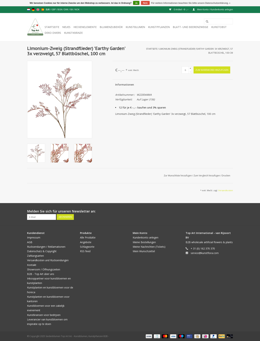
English (37, 9)
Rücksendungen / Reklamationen (46, 246)
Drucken (226, 175)
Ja (136, 3)
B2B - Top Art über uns (40, 274)
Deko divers (53, 32)
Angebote (85, 242)
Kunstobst (219, 27)
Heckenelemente (85, 27)
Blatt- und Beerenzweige (190, 27)
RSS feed (85, 251)
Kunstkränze (73, 32)
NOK (77, 9)
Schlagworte (87, 246)
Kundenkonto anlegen (145, 237)
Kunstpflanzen (159, 27)
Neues (66, 27)
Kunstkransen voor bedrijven (43, 315)
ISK (71, 9)
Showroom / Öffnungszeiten (43, 269)
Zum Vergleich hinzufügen (207, 175)
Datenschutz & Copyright (42, 251)
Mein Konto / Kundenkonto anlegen (213, 9)
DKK (66, 9)
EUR (48, 9)
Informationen (124, 84)
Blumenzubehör (111, 27)
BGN (60, 9)
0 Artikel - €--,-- (179, 9)
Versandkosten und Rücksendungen (48, 260)
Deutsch (33, 9)
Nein (145, 3)
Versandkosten (225, 190)
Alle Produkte (88, 237)
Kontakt (31, 265)
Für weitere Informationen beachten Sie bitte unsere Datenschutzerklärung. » (190, 3)
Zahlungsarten (35, 255)
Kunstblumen (135, 27)
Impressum (33, 237)
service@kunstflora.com (205, 253)
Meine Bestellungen (144, 242)
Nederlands (28, 9)
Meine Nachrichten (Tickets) (149, 246)
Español (42, 9)
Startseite (52, 27)
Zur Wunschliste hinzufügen (178, 175)
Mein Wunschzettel (144, 251)
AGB (29, 242)
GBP (53, 9)
